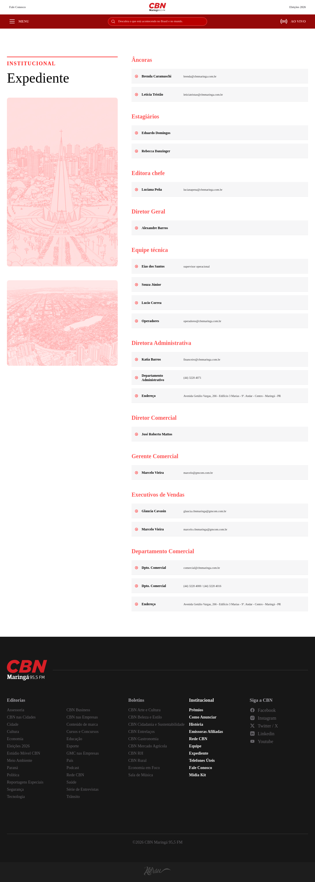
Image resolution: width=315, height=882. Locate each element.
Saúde (71, 782)
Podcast (72, 768)
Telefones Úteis (202, 760)
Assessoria (15, 710)
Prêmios (196, 710)
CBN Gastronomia (143, 739)
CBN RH (135, 753)
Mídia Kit (197, 775)
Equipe (195, 746)
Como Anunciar (202, 717)
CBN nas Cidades (21, 717)
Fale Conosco (17, 7)
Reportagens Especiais (25, 782)
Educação (74, 739)
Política (13, 775)
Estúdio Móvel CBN (23, 753)
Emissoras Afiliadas (206, 731)
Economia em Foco (144, 768)
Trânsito (73, 796)
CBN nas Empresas (82, 717)
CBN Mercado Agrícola (147, 746)
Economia (15, 739)
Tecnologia (16, 796)
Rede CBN (75, 775)
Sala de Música (140, 775)
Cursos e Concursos (82, 731)
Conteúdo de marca (82, 724)
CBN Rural (137, 760)
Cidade (12, 724)
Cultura (13, 731)
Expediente (198, 753)
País (69, 760)
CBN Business (78, 710)
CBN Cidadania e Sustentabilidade (156, 724)
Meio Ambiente (19, 760)
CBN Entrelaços (141, 731)
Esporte (72, 746)
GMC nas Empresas (82, 753)
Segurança (15, 789)
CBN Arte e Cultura (144, 710)
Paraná (12, 768)
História (196, 724)
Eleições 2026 (297, 7)
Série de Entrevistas (82, 789)
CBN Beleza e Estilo (145, 717)
